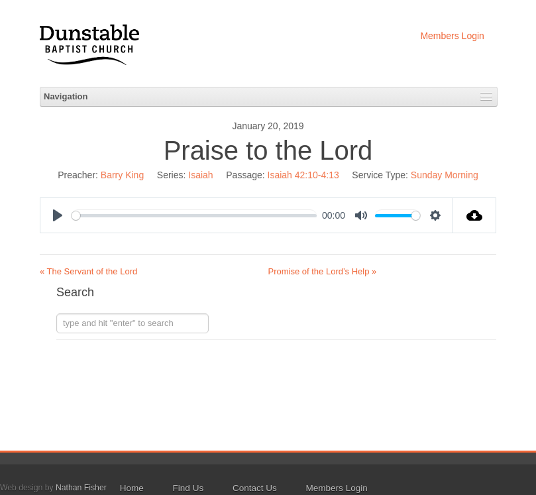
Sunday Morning (444, 175)
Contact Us (255, 488)
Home (132, 488)
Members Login (452, 35)
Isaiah (200, 175)
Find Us (188, 488)
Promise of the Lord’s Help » (322, 271)
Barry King (122, 175)
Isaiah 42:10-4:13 (303, 175)
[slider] (194, 215)
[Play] (57, 215)
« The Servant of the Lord (88, 271)
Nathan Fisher (81, 487)
